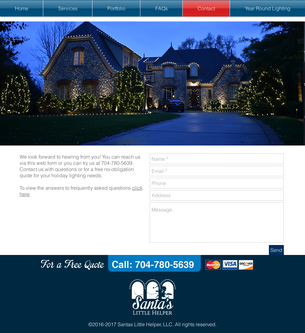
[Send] (276, 250)
